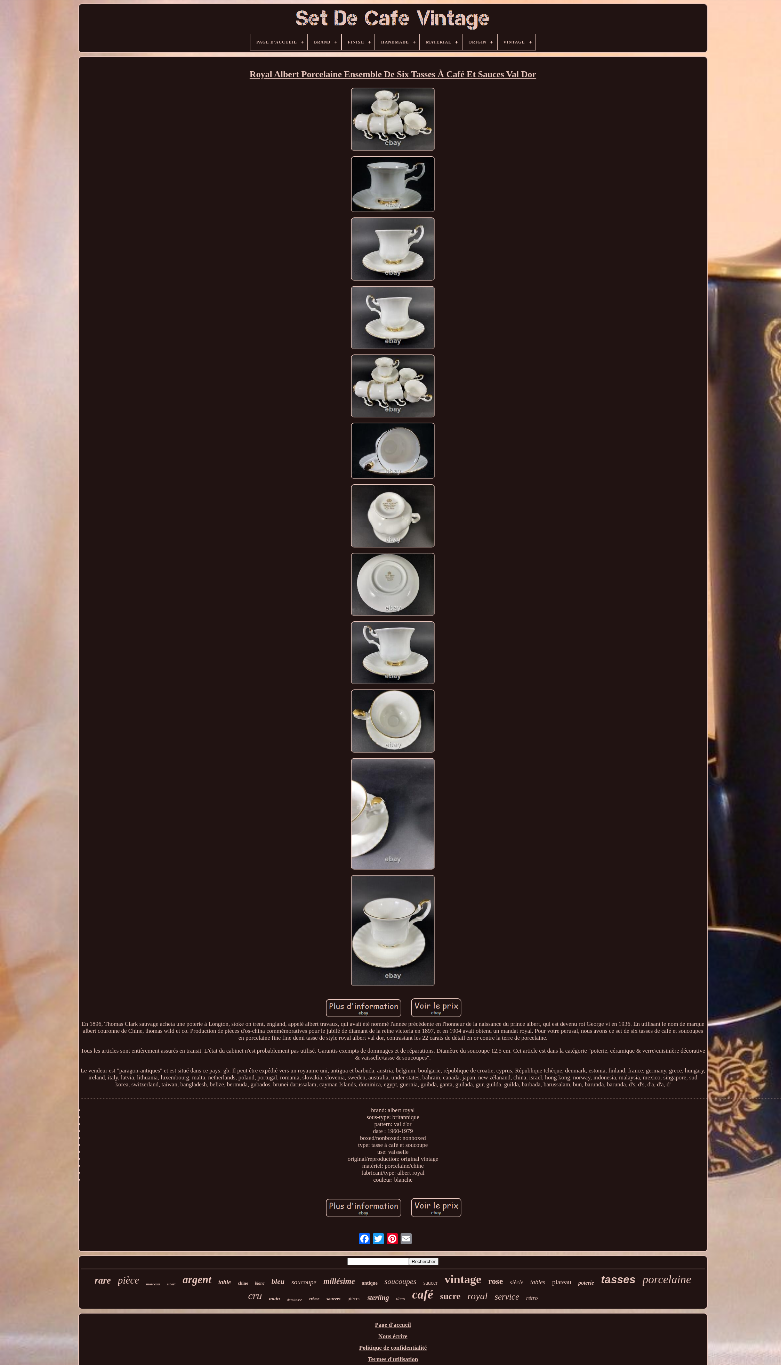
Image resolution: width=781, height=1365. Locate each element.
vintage (462, 1279)
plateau (561, 1282)
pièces (353, 1298)
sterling (378, 1297)
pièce (128, 1280)
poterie (586, 1283)
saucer (430, 1283)
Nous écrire (392, 1336)
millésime (339, 1281)
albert (171, 1284)
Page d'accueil (393, 1325)
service (506, 1296)
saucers (333, 1298)
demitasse (294, 1300)
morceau (153, 1284)
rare (103, 1280)
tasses (618, 1279)
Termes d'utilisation (393, 1359)
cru (255, 1295)
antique (370, 1283)
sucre (450, 1296)
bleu (278, 1281)
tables (537, 1282)
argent (197, 1280)
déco (400, 1298)
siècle (516, 1282)
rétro (532, 1298)
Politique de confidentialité (393, 1347)
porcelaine (667, 1279)
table (224, 1282)
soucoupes (401, 1281)
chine (243, 1283)
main (274, 1298)
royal (477, 1296)
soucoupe (303, 1282)
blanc (260, 1283)
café (422, 1294)
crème (314, 1298)
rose (495, 1281)
